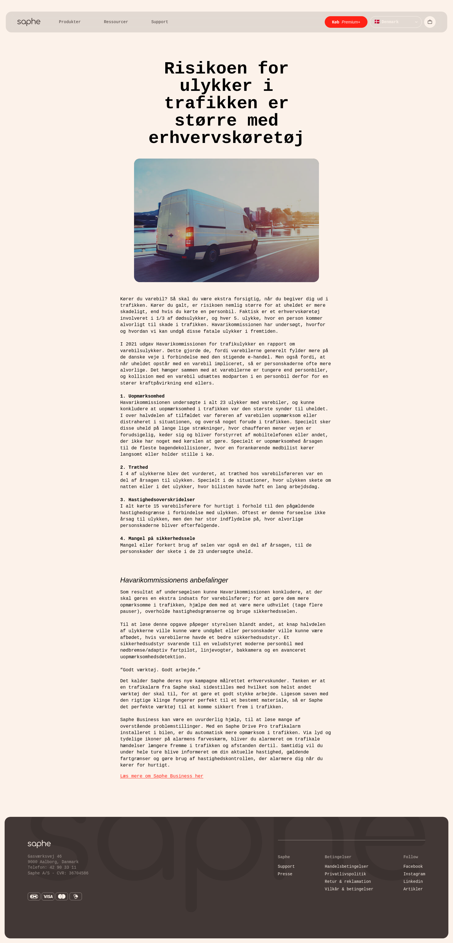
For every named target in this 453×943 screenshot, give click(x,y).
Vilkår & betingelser (349, 889)
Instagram (414, 874)
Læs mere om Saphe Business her (161, 776)
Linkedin (413, 881)
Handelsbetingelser (346, 866)
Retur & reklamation (348, 881)
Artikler (413, 889)
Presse (285, 874)
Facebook (413, 866)
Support (286, 866)
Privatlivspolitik (345, 874)
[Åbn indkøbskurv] (430, 22)
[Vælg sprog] (396, 22)
